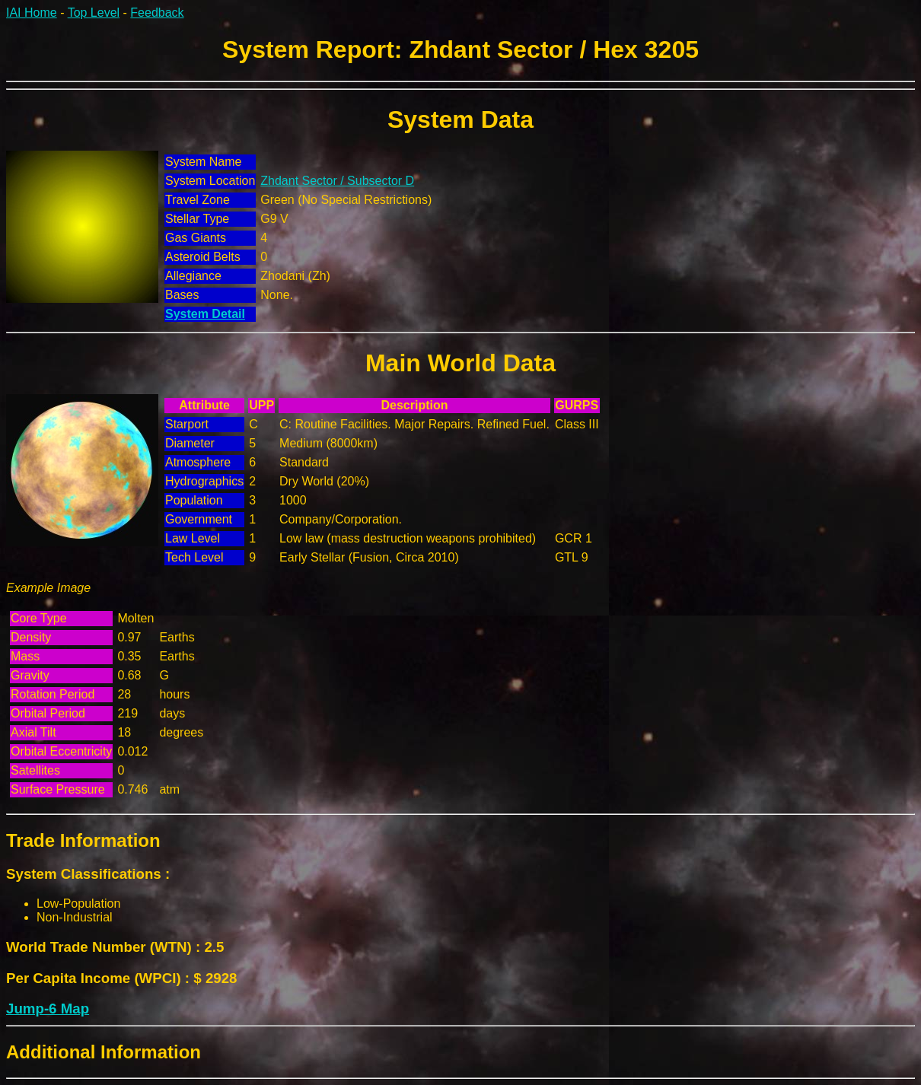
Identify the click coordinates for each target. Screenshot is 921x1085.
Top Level (94, 12)
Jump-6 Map (47, 1009)
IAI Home (31, 12)
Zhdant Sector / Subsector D (337, 180)
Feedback (156, 12)
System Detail (205, 313)
